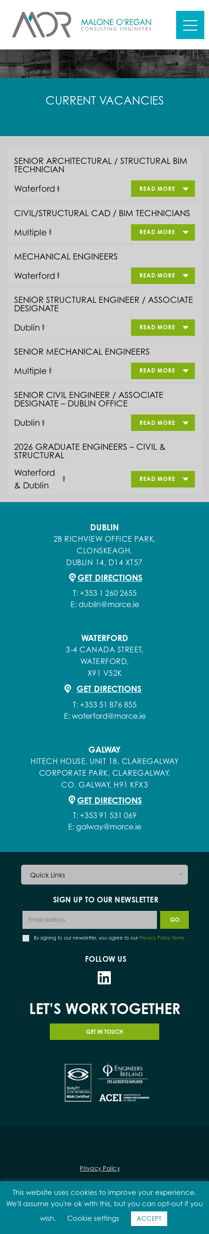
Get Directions (109, 577)
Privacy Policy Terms (162, 938)
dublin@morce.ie (108, 604)
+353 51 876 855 (108, 704)
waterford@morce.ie (109, 716)
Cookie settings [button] (93, 1218)
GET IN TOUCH (104, 1031)
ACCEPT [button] (149, 1218)
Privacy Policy (100, 1168)
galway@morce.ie (108, 826)
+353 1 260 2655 (108, 593)
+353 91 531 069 (108, 815)
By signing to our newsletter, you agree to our (109, 938)
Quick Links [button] (47, 875)
